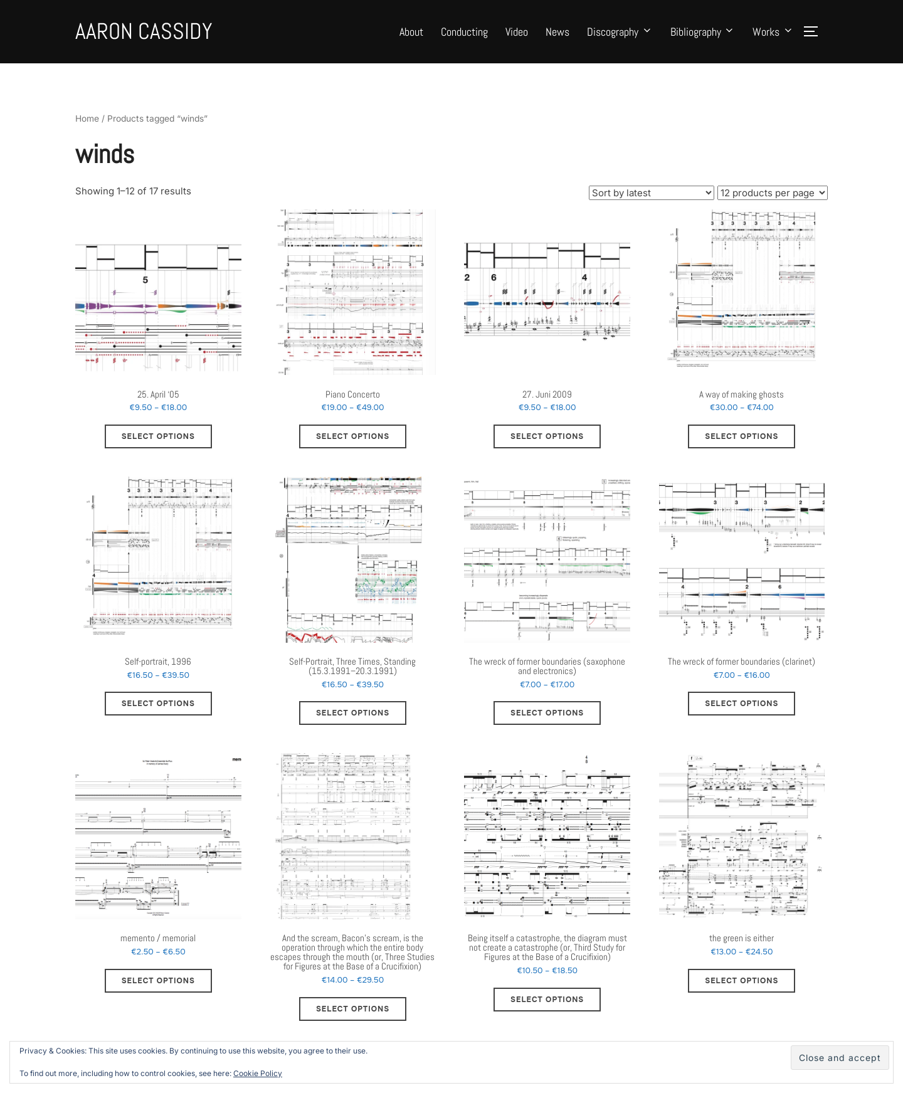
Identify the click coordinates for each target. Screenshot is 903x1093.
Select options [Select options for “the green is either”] (741, 993)
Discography (620, 31)
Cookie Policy (257, 1073)
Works (773, 31)
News (557, 31)
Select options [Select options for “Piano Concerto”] (352, 450)
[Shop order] (651, 205)
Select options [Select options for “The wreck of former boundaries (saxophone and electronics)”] (547, 726)
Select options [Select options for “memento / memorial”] (158, 993)
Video (516, 31)
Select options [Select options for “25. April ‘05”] (158, 450)
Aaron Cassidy (144, 31)
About (411, 31)
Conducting (464, 31)
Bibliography (703, 31)
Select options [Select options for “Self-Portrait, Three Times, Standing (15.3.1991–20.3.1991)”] (352, 726)
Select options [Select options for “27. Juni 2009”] (547, 450)
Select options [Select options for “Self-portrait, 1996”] (158, 717)
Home (87, 132)
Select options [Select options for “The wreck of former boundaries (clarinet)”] (741, 717)
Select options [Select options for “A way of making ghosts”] (741, 450)
